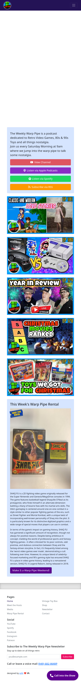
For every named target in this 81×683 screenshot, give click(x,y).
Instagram (12, 636)
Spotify (10, 628)
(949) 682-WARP (47, 663)
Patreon (11, 640)
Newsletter (47, 609)
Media (10, 609)
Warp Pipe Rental (15, 613)
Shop (44, 605)
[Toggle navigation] (73, 5)
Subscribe (67, 656)
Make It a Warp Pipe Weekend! (30, 570)
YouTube (11, 623)
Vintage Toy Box (50, 601)
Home (10, 601)
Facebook (11, 632)
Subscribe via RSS (40, 187)
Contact (46, 613)
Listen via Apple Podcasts (40, 170)
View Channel (40, 162)
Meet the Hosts (14, 605)
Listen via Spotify (41, 178)
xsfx (21, 673)
